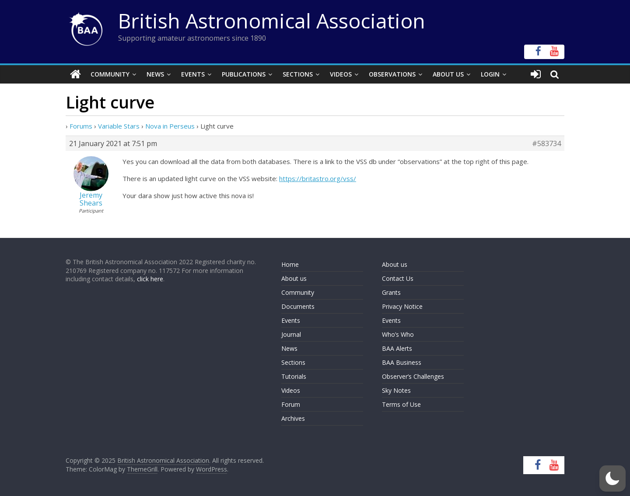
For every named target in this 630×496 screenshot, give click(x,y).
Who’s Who (398, 334)
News (155, 74)
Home (290, 264)
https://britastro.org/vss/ (317, 178)
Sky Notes (396, 390)
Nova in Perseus (170, 126)
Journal (291, 334)
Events (193, 74)
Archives (293, 418)
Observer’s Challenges (413, 376)
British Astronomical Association (271, 20)
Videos (341, 74)
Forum (290, 404)
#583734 (546, 143)
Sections (298, 74)
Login (490, 74)
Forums (81, 126)
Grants (391, 292)
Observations (392, 74)
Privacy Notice (402, 306)
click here (150, 279)
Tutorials (293, 376)
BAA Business (401, 362)
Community (110, 74)
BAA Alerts (397, 348)
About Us (448, 74)
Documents (298, 306)
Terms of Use (401, 404)
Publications (244, 74)
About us (294, 278)
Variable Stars (119, 126)
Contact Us (397, 278)
